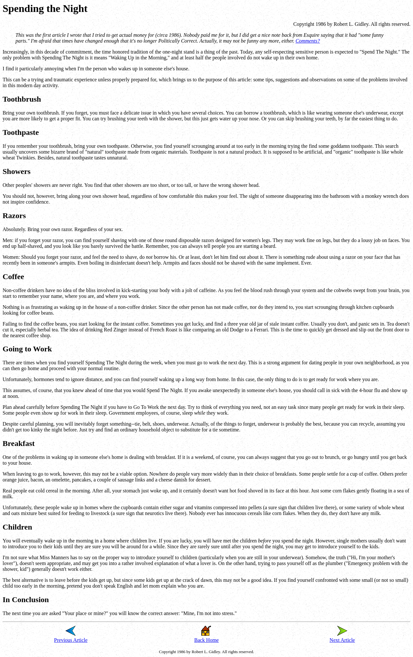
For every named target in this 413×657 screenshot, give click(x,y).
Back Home (206, 640)
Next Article (342, 640)
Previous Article (71, 640)
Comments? (308, 41)
